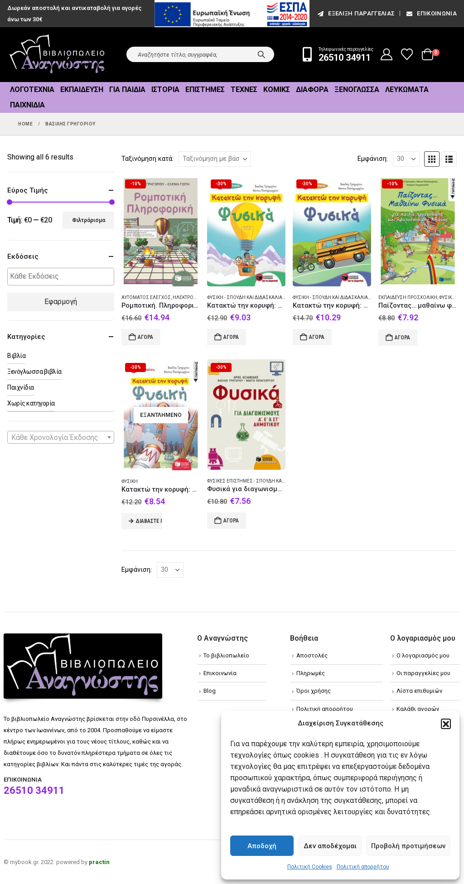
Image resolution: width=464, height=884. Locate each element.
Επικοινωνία (431, 13)
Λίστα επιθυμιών (419, 690)
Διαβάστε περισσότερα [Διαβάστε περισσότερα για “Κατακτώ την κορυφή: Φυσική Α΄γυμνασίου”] (149, 521)
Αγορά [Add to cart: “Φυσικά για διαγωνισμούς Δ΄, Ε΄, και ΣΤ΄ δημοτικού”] (231, 520)
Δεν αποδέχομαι (330, 846)
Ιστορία (165, 89)
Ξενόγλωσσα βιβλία (34, 371)
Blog (209, 690)
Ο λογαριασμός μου (423, 655)
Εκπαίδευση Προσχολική (407, 297)
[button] (445, 723)
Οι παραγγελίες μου (423, 673)
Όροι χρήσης (313, 690)
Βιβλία (16, 355)
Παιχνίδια (27, 105)
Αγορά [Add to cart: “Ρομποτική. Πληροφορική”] (145, 337)
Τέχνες (244, 89)
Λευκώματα (407, 89)
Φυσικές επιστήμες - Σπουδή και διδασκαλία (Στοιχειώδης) (277, 480)
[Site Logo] (57, 54)
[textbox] (63, 276)
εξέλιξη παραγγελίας (355, 13)
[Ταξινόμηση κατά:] (215, 159)
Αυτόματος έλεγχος (146, 297)
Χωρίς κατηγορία (31, 403)
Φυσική (129, 481)
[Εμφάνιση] (406, 159)
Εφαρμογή (60, 301)
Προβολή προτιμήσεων (408, 846)
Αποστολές (312, 655)
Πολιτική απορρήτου (363, 867)
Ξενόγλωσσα (356, 89)
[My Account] (387, 54)
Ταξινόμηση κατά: (147, 159)
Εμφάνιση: (373, 159)
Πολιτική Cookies (309, 867)
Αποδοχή (261, 846)
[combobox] (60, 437)
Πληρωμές (310, 673)
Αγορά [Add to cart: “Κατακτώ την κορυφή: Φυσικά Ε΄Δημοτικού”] (231, 337)
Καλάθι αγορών (417, 708)
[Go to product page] (160, 231)
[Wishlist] (407, 54)
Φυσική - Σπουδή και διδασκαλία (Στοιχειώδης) (262, 297)
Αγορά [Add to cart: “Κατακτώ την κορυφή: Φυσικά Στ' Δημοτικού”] (316, 337)
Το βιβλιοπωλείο (226, 655)
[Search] (261, 54)
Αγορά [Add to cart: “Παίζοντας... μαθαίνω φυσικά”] (402, 337)
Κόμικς (276, 89)
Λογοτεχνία (32, 89)
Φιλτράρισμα (88, 220)
